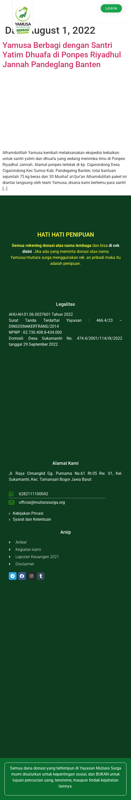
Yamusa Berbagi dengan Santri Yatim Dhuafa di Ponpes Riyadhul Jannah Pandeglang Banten (62, 54)
